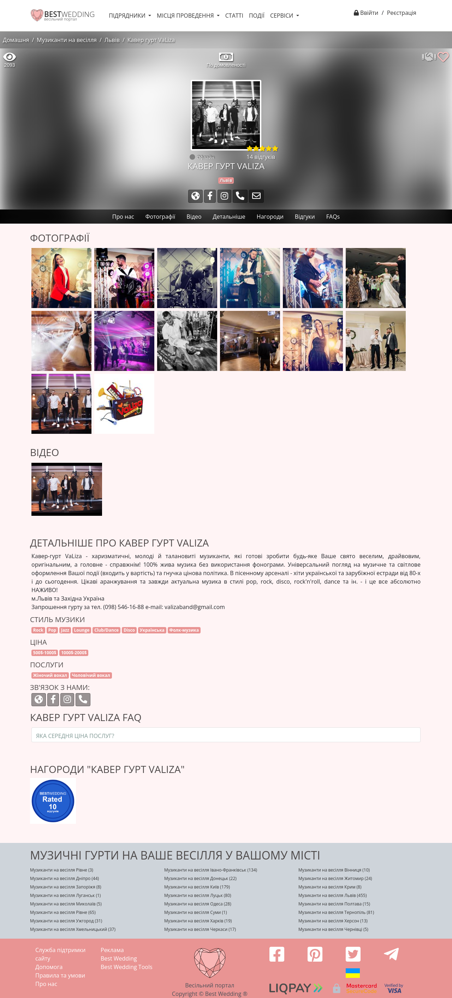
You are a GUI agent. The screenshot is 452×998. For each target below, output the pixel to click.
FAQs (333, 216)
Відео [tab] (193, 216)
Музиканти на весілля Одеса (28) (197, 904)
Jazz (65, 630)
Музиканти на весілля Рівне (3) (61, 870)
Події (256, 15)
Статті (234, 15)
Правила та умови (60, 975)
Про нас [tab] (123, 216)
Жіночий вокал (50, 675)
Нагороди (270, 216)
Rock (38, 630)
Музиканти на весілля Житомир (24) (335, 878)
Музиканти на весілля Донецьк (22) (200, 878)
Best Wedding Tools (127, 967)
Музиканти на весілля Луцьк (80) (197, 895)
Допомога (49, 967)
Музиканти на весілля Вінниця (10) (334, 870)
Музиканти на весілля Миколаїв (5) (66, 904)
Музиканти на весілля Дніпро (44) (64, 878)
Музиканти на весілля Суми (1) (195, 912)
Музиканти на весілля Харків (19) (198, 921)
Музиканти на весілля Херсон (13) (333, 921)
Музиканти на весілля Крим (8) (330, 887)
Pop (52, 630)
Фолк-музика (184, 630)
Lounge (82, 630)
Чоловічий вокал (91, 675)
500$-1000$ (44, 653)
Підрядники (128, 15)
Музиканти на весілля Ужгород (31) (66, 921)
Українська (152, 630)
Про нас (46, 984)
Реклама (112, 950)
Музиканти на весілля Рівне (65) (63, 912)
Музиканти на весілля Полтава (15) (334, 904)
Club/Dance (106, 630)
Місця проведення (186, 15)
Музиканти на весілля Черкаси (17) (200, 929)
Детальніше (229, 216)
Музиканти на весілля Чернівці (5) (333, 929)
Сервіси (282, 15)
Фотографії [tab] (160, 216)
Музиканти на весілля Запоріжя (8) (65, 887)
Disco (129, 630)
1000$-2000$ (74, 653)
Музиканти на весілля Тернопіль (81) (336, 912)
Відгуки (305, 216)
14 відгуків (260, 157)
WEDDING (69, 14)
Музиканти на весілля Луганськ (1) (65, 895)
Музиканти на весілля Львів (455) (332, 895)
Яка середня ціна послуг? (75, 736)
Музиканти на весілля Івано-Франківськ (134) (210, 870)
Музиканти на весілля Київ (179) (197, 887)
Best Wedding (119, 958)
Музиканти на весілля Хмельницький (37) (72, 929)
